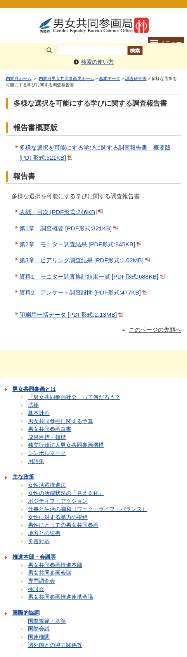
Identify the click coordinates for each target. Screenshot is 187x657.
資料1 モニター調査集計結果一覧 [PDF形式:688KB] (92, 276)
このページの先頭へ (155, 330)
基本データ (109, 78)
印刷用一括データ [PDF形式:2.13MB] (72, 314)
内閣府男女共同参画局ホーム (66, 78)
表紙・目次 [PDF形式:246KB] (61, 212)
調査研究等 (136, 78)
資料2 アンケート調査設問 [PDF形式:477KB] (84, 292)
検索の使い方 (97, 62)
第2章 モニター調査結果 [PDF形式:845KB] (81, 244)
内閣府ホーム (18, 78)
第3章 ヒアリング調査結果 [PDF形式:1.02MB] (85, 260)
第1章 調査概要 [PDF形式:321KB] (69, 228)
